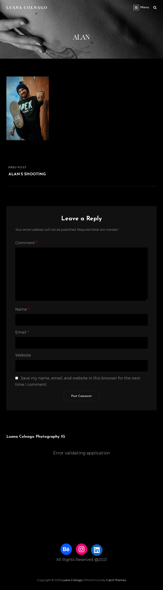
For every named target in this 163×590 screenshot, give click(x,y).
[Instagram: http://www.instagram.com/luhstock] (81, 549)
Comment (26, 243)
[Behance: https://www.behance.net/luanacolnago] (66, 549)
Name (22, 309)
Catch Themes (116, 580)
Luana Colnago (27, 7)
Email (22, 332)
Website (23, 355)
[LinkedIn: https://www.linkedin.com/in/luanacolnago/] (97, 550)
